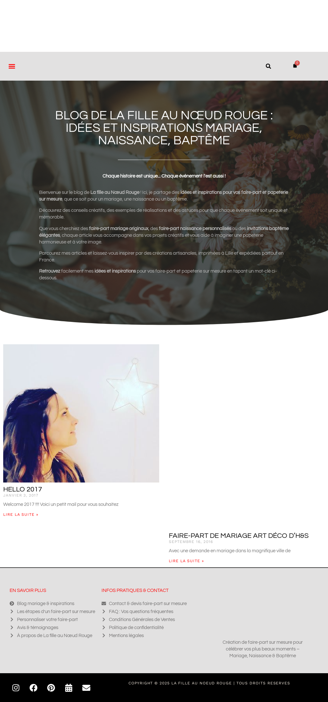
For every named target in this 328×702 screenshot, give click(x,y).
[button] (11, 66)
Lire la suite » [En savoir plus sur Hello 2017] (20, 514)
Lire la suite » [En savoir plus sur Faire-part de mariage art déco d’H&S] (186, 561)
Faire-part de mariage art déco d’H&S (239, 535)
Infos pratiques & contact (135, 590)
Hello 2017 (22, 489)
